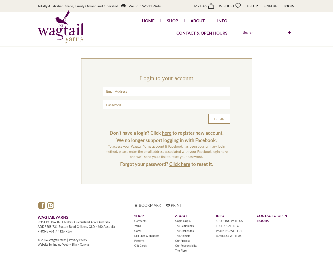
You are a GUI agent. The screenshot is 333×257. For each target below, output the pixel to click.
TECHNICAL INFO (227, 226)
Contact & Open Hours (201, 33)
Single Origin (183, 221)
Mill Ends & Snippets (146, 236)
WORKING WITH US (229, 231)
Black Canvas (80, 244)
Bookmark (147, 205)
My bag (200, 5)
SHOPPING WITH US (229, 221)
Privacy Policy (78, 240)
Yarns (137, 226)
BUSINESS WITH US (228, 236)
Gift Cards (140, 246)
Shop (172, 21)
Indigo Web (61, 244)
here (166, 132)
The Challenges (184, 231)
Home (148, 21)
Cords (138, 231)
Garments (140, 221)
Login (289, 5)
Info (222, 21)
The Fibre (181, 250)
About (198, 21)
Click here (179, 164)
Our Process (182, 241)
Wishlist (226, 5)
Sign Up (270, 5)
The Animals (182, 236)
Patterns (139, 241)
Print (174, 205)
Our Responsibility (186, 246)
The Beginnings (184, 226)
